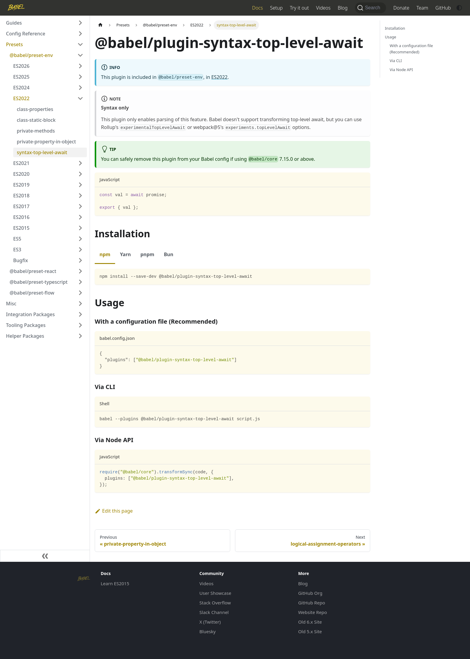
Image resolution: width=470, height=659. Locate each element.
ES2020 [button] (21, 174)
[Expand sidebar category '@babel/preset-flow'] (80, 293)
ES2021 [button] (21, 163)
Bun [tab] (168, 254)
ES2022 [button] (21, 98)
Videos (323, 7)
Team (422, 7)
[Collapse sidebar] (45, 556)
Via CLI (396, 60)
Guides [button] (14, 22)
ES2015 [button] (21, 228)
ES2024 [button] (21, 87)
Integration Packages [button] (30, 314)
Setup (276, 7)
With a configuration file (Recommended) (411, 49)
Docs (257, 7)
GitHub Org (310, 593)
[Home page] (100, 25)
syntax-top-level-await (42, 152)
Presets (14, 44)
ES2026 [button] (21, 66)
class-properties (35, 109)
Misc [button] (11, 303)
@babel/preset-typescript (38, 282)
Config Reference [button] (25, 33)
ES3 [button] (17, 249)
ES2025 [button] (21, 76)
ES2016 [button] (21, 217)
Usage (390, 37)
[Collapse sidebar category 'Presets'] (80, 44)
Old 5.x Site (310, 631)
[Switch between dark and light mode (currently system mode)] (459, 8)
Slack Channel (214, 612)
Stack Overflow (215, 603)
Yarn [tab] (125, 254)
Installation (395, 28)
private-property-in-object (46, 141)
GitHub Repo (311, 603)
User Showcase (215, 593)
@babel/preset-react (33, 271)
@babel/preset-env (31, 55)
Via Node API (401, 69)
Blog (343, 7)
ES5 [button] (17, 238)
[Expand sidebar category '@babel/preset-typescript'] (80, 282)
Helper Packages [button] (25, 336)
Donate (401, 7)
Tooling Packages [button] (26, 325)
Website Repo (312, 612)
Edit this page (114, 511)
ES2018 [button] (21, 195)
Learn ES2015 (115, 583)
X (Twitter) (210, 622)
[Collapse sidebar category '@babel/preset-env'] (80, 55)
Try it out (299, 7)
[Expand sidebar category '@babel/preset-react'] (80, 271)
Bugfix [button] (20, 260)
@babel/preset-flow (32, 292)
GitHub (443, 7)
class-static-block (36, 120)
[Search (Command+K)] (370, 7)
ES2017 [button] (21, 206)
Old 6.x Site (310, 622)
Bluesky (207, 631)
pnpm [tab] (147, 254)
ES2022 (219, 77)
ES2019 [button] (21, 184)
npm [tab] (105, 254)
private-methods (36, 130)
